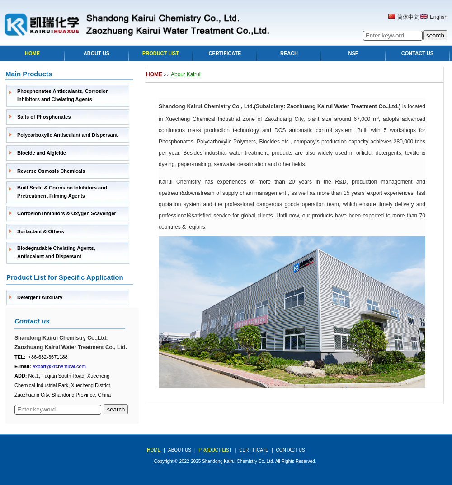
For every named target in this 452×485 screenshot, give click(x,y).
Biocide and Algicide (41, 153)
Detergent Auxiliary (39, 297)
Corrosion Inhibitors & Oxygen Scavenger (66, 213)
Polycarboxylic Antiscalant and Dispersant (67, 135)
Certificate (225, 53)
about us (179, 450)
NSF (353, 53)
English (438, 17)
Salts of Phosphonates (44, 117)
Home (32, 53)
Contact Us (417, 53)
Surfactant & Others (40, 231)
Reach (289, 53)
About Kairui (185, 74)
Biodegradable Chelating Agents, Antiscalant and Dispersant (56, 252)
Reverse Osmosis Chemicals (51, 171)
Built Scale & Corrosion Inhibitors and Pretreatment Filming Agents (62, 192)
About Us (96, 53)
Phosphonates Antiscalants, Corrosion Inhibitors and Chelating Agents (63, 95)
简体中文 (408, 17)
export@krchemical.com (59, 366)
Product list (160, 53)
